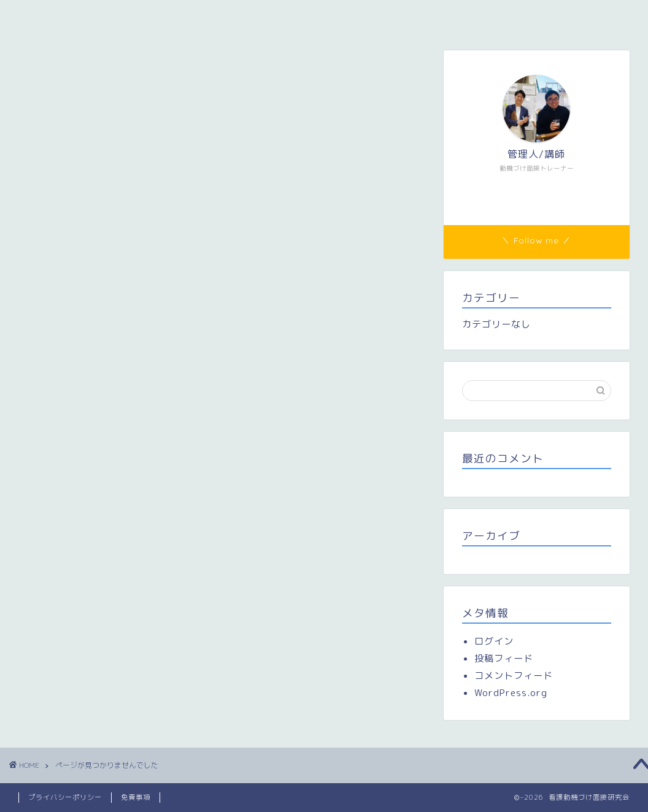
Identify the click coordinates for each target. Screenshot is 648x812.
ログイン (494, 641)
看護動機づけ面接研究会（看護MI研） (106, 16)
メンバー (233, 16)
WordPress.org (510, 692)
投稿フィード (503, 658)
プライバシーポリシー (65, 797)
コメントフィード (513, 675)
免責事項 (135, 797)
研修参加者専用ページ (329, 16)
